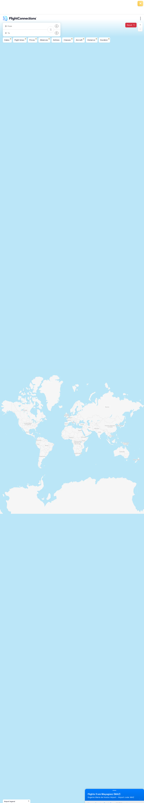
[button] (140, 25)
